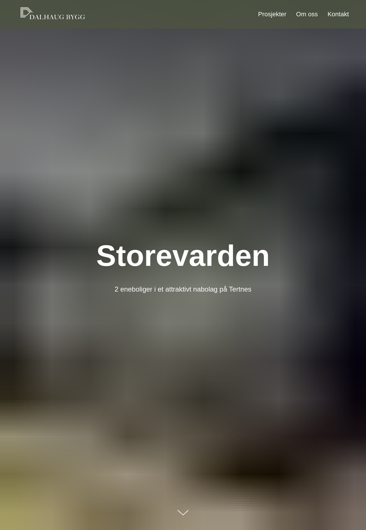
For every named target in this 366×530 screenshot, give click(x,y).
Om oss (307, 14)
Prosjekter (272, 14)
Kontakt (338, 14)
